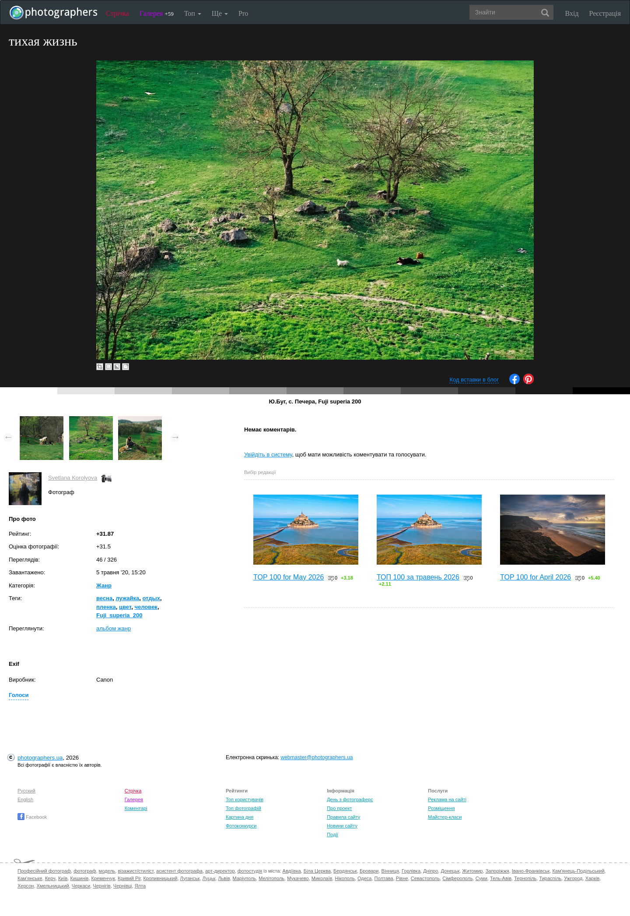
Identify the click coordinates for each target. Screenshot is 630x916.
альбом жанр (113, 628)
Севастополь (425, 878)
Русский (26, 790)
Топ (192, 13)
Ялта (140, 885)
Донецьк (450, 871)
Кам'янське (30, 878)
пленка (106, 607)
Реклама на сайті (447, 799)
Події (332, 834)
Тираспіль (550, 878)
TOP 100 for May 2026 (288, 577)
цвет (125, 607)
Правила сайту (343, 817)
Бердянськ (345, 871)
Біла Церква (317, 871)
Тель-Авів (500, 878)
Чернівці (122, 885)
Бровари (369, 871)
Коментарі (136, 808)
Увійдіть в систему (268, 454)
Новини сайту (342, 825)
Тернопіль (525, 878)
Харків (592, 878)
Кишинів (79, 878)
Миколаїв (322, 878)
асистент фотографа (179, 871)
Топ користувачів (244, 799)
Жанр (104, 585)
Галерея (157, 13)
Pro (243, 13)
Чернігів (101, 885)
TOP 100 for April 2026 (535, 577)
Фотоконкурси (241, 825)
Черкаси (81, 885)
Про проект (339, 808)
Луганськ (190, 878)
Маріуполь (244, 878)
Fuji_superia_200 (119, 615)
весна (104, 598)
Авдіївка (292, 871)
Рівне (402, 878)
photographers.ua (40, 757)
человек (146, 607)
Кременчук (103, 878)
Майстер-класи (445, 817)
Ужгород (573, 878)
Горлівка (411, 871)
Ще (220, 13)
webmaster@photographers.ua (317, 757)
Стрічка (117, 13)
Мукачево (297, 878)
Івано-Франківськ (531, 871)
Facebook (32, 817)
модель (107, 871)
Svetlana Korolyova (72, 477)
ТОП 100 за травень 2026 (418, 577)
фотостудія (250, 871)
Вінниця (390, 871)
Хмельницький (53, 885)
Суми (481, 878)
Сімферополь (457, 878)
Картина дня (239, 817)
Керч (50, 878)
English (25, 799)
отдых (151, 598)
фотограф (85, 871)
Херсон (26, 885)
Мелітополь (271, 878)
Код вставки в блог (474, 379)
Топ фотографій (243, 808)
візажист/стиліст (135, 871)
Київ (62, 878)
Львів (224, 878)
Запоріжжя (497, 871)
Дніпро (430, 871)
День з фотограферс (350, 799)
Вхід (572, 13)
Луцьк (209, 878)
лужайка (127, 598)
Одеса (364, 878)
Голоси (18, 695)
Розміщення (441, 808)
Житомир (472, 871)
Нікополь (344, 878)
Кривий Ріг (129, 878)
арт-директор (220, 871)
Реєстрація (605, 13)
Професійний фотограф (44, 871)
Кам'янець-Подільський (578, 871)
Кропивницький (161, 878)
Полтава (383, 878)
